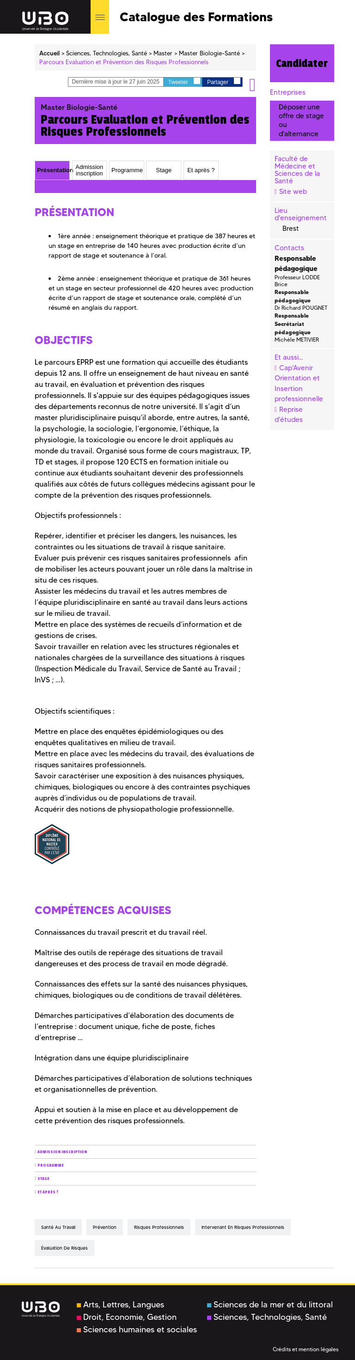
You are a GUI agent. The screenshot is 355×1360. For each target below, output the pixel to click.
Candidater (302, 63)
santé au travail (58, 1227)
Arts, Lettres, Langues (120, 1305)
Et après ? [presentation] (200, 170)
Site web (293, 191)
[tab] (52, 170)
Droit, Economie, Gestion (127, 1317)
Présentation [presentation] (53, 170)
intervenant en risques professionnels (243, 1227)
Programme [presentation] (127, 170)
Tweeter (184, 81)
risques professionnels (159, 1227)
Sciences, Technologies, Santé (267, 1317)
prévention (104, 1227)
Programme (50, 1165)
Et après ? (47, 1192)
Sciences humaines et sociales (137, 1329)
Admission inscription (62, 1152)
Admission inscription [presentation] (89, 169)
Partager (223, 81)
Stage (43, 1178)
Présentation (52, 186)
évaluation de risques (64, 1248)
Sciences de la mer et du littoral (270, 1305)
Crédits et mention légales (305, 1349)
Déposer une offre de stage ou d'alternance (301, 120)
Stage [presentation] (163, 170)
